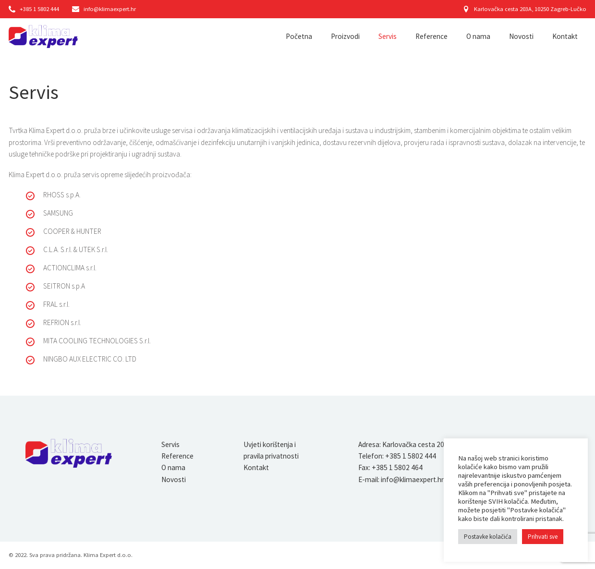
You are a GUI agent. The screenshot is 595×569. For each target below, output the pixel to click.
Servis (387, 36)
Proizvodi (345, 36)
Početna (299, 36)
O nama (478, 36)
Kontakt (565, 36)
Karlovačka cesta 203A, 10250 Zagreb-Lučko (524, 8)
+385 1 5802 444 (34, 8)
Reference (431, 36)
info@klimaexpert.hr (103, 8)
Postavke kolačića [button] (487, 537)
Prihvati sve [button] (543, 537)
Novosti (521, 36)
